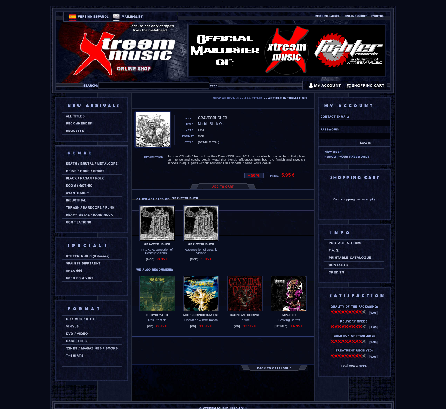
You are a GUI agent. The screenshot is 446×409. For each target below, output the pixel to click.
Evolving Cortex (289, 320)
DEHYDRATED (157, 315)
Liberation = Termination (201, 320)
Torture (245, 320)
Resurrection (157, 320)
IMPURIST (288, 315)
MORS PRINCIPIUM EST (201, 315)
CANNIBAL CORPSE (245, 315)
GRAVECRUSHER (157, 244)
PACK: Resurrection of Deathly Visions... (157, 251)
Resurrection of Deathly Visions (201, 251)
